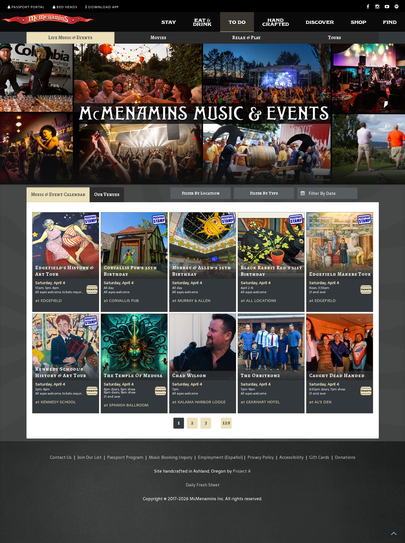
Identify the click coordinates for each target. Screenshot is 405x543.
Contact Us (61, 457)
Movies (158, 37)
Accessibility (291, 457)
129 (226, 422)
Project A (242, 471)
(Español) (234, 457)
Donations (345, 457)
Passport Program (125, 457)
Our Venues (106, 194)
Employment (210, 457)
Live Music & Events (70, 37)
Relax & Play (246, 37)
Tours (334, 37)
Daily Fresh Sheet (203, 484)
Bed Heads (65, 7)
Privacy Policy (260, 457)
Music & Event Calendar (58, 194)
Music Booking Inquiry (170, 457)
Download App (102, 7)
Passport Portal (26, 7)
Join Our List (89, 457)
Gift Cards (319, 457)
